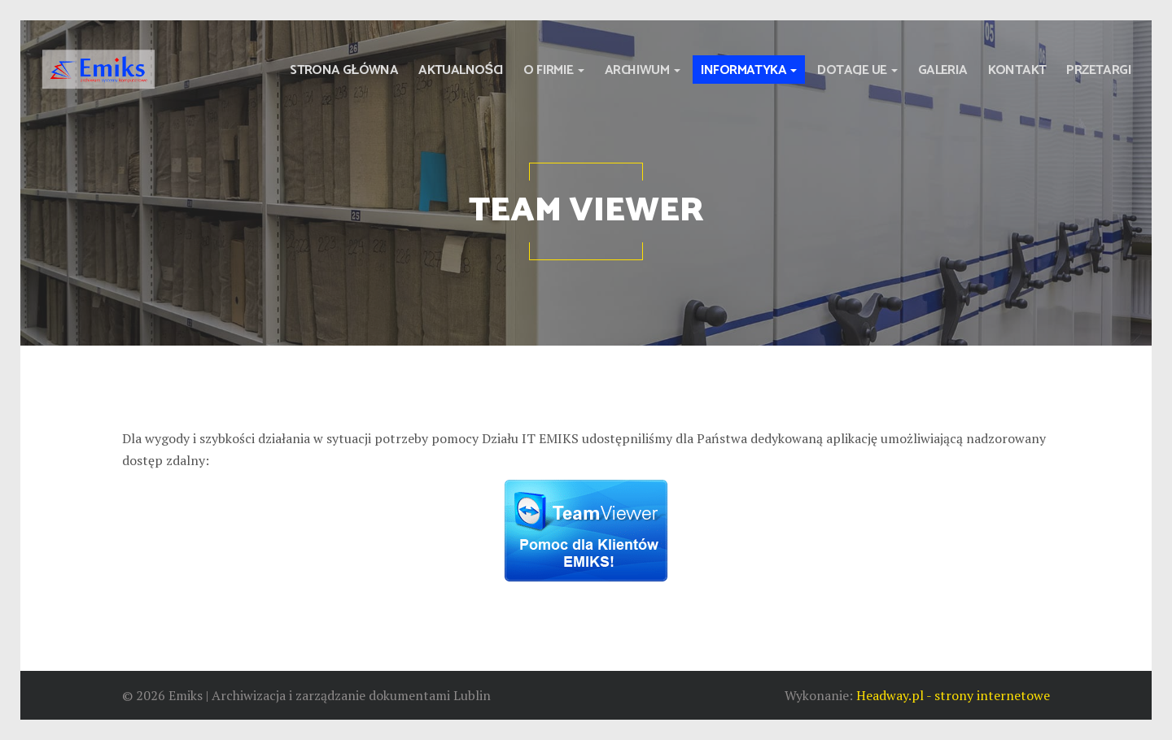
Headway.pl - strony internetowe (953, 695)
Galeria (943, 70)
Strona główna (344, 70)
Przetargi (1098, 70)
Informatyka (749, 70)
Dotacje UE (857, 70)
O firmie (553, 70)
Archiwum (642, 70)
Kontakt (1017, 70)
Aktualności (460, 70)
